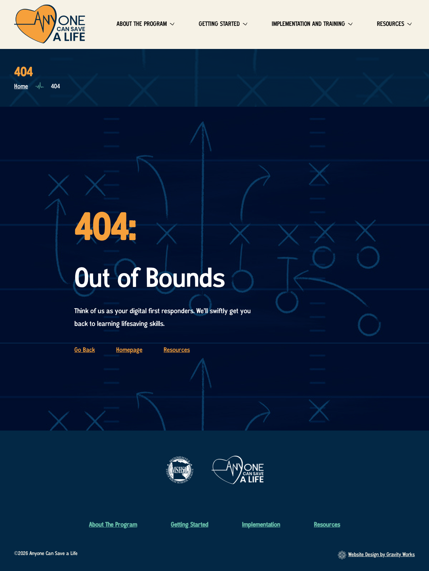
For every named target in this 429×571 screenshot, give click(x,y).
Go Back (84, 350)
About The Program (142, 24)
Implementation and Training (308, 24)
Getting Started (219, 24)
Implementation (261, 525)
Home (21, 87)
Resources (390, 24)
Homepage (129, 350)
